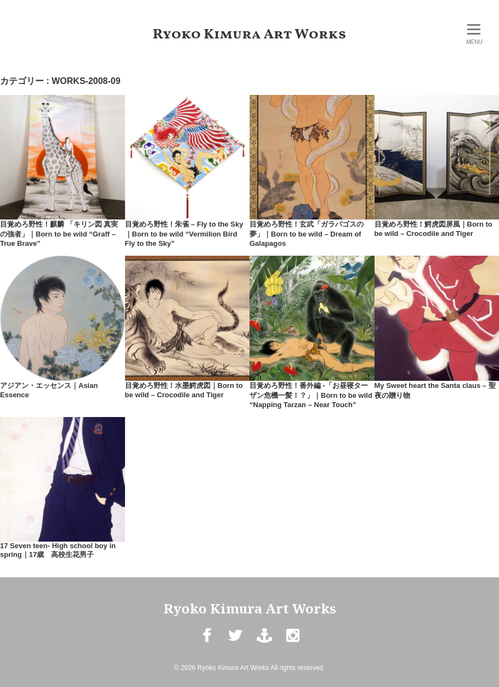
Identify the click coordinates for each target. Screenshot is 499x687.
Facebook (206, 644)
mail (263, 644)
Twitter (235, 644)
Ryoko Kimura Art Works (250, 34)
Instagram (293, 644)
